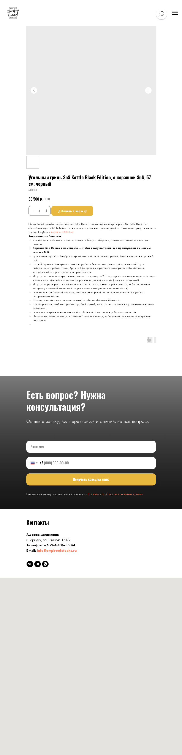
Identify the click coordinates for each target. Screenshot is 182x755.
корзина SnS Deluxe (62, 232)
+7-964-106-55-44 (59, 545)
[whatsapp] (45, 564)
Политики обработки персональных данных (115, 494)
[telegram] (37, 564)
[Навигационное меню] (175, 13)
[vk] (30, 564)
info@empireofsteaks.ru (57, 550)
